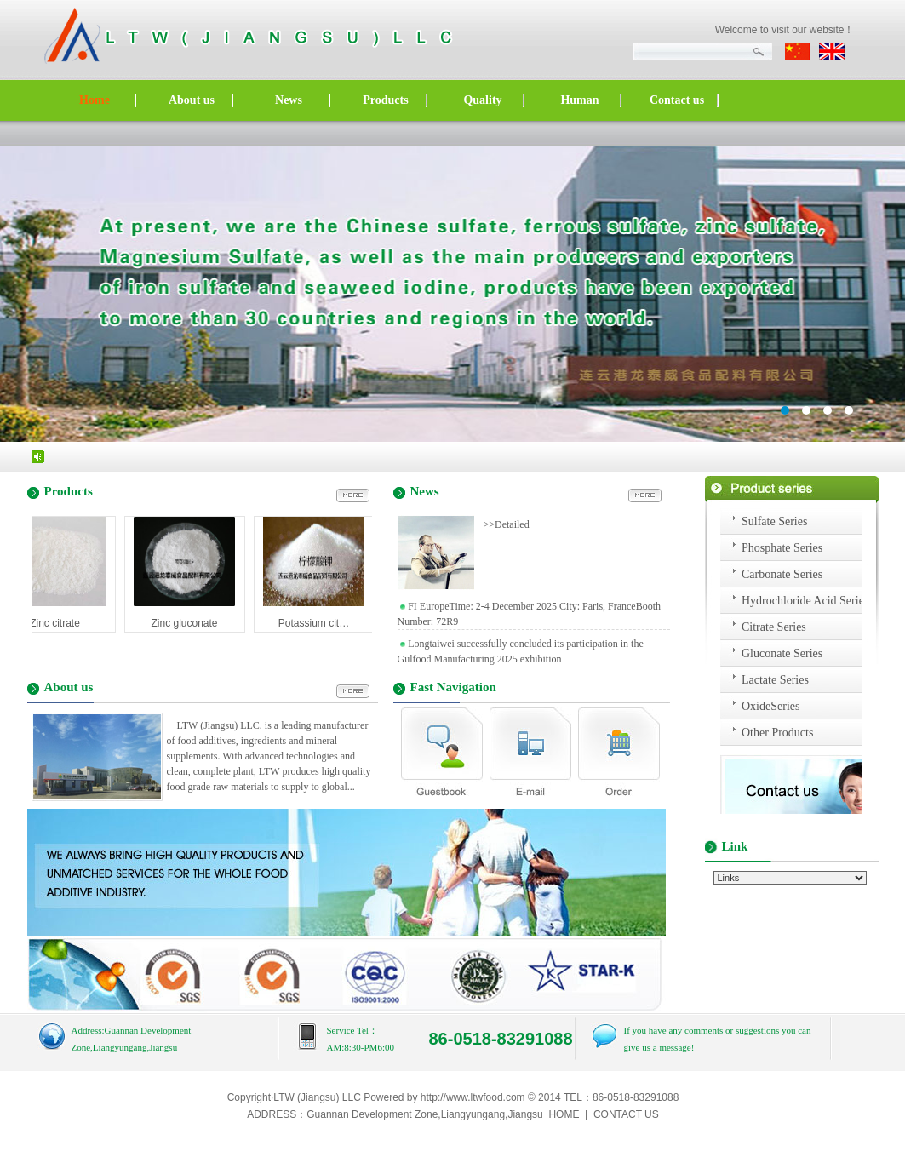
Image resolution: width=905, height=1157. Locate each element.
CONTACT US (626, 1114)
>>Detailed (504, 524)
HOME (563, 1114)
